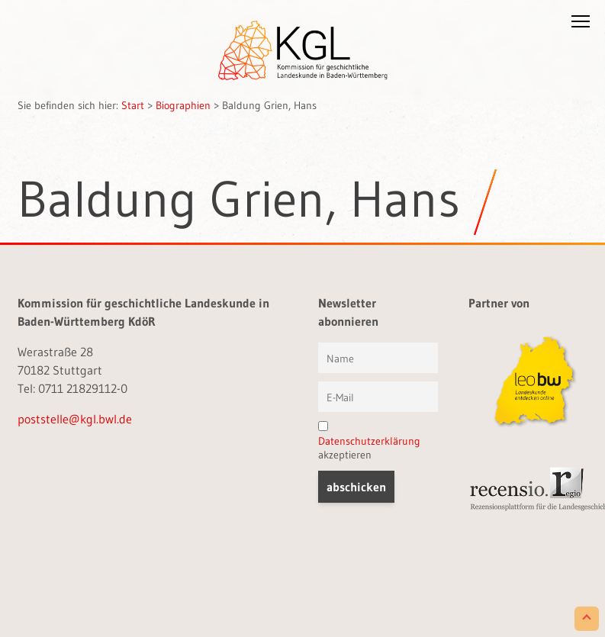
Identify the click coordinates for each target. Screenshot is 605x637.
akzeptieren (369, 441)
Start (132, 105)
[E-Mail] (378, 396)
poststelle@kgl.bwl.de (75, 418)
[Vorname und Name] (378, 358)
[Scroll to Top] (586, 618)
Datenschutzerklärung (369, 441)
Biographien (183, 105)
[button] (580, 24)
